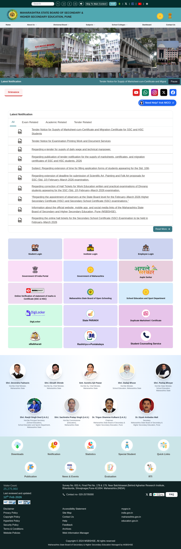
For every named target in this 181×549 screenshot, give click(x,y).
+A (75, 4)
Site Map (66, 513)
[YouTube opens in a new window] (140, 4)
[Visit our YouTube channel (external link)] (136, 92)
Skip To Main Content (96, 4)
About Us (32, 25)
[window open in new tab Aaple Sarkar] (146, 271)
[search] (42, 4)
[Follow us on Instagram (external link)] (154, 92)
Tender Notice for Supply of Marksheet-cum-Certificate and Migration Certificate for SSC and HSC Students (88, 131)
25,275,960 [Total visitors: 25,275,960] (10, 488)
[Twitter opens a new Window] (126, 3)
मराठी (113, 4)
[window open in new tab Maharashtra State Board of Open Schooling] (90, 293)
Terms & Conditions (13, 529)
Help (64, 521)
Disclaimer (8, 509)
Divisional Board (61, 25)
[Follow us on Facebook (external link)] (173, 92)
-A (64, 4)
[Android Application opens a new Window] (119, 3)
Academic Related (56, 122)
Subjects (90, 25)
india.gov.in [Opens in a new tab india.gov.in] (127, 513)
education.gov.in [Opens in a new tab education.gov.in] (129, 521)
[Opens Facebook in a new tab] (150, 494)
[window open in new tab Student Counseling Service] (146, 337)
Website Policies (11, 533)
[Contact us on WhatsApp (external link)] (145, 92)
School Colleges (120, 25)
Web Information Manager (75, 533)
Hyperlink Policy (11, 521)
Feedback (67, 525)
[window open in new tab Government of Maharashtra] (90, 271)
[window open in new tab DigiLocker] (35, 315)
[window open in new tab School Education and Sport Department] (146, 293)
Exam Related (30, 122)
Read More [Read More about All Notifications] (162, 229)
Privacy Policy (10, 513)
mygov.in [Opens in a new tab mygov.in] (125, 509)
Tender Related (83, 122)
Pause (174, 81)
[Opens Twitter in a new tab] (147, 494)
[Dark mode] (147, 3)
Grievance (13, 92)
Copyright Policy (11, 517)
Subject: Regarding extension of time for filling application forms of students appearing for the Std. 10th (90, 168)
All (13, 122)
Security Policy (11, 525)
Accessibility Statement (74, 509)
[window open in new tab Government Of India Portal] (35, 271)
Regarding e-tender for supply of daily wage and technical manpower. (71, 149)
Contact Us (68, 517)
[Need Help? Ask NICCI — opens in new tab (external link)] (157, 103)
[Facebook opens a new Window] (132, 3)
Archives (66, 529)
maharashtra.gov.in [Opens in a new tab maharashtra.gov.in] (131, 517)
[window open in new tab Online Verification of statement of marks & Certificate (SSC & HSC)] (35, 293)
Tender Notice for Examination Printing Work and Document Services (71, 141)
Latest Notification (21, 114)
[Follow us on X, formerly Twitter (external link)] (163, 92)
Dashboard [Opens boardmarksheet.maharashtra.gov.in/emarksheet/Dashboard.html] (146, 25)
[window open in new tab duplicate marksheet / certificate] (146, 315)
